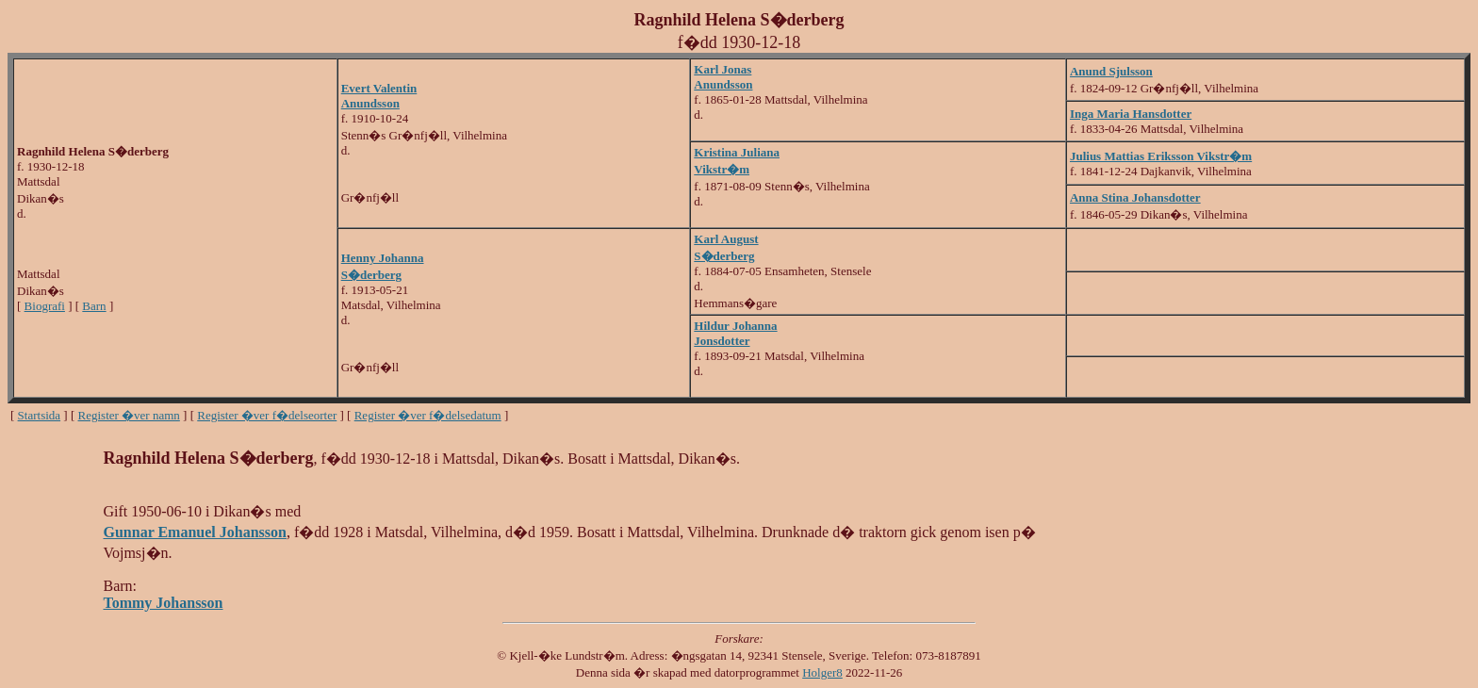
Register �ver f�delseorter (267, 415)
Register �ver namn (129, 415)
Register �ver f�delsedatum (427, 415)
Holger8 (822, 672)
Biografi (45, 306)
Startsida (39, 415)
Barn (94, 306)
